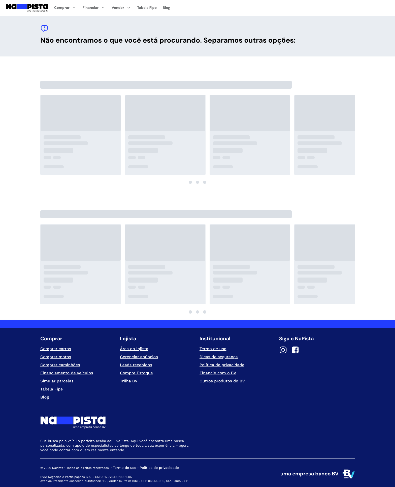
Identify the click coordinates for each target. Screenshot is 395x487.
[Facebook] (295, 350)
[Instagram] (283, 350)
